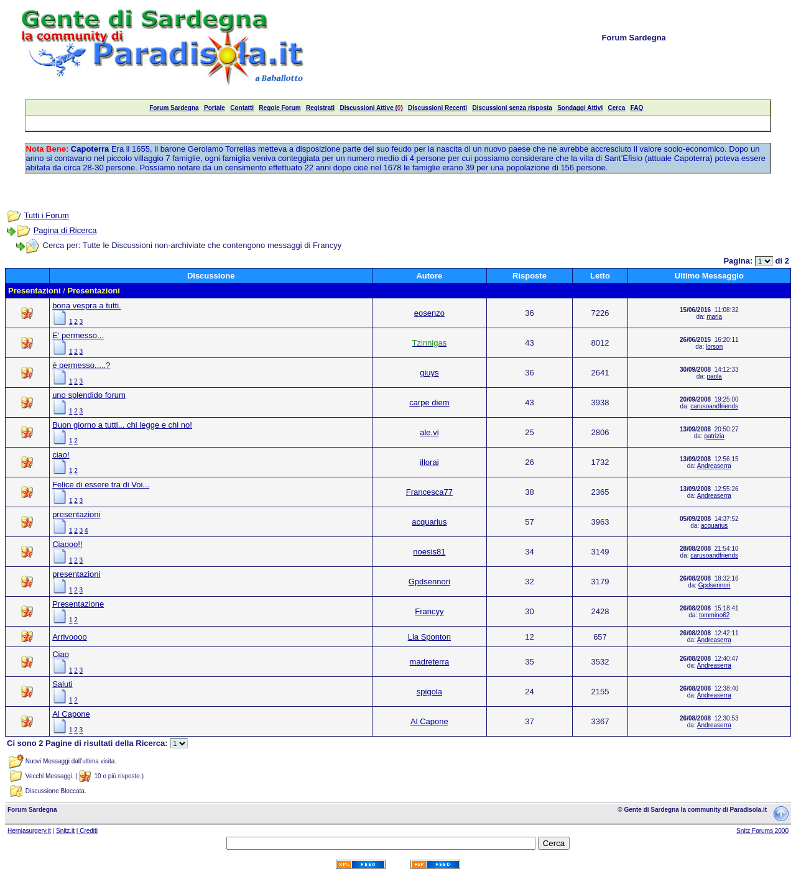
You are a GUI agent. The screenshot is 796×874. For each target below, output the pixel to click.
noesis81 (429, 551)
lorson (714, 346)
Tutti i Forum (46, 215)
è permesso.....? (81, 365)
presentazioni (76, 514)
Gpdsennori (429, 581)
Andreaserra (714, 465)
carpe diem (429, 402)
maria (714, 316)
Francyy (429, 611)
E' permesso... (78, 335)
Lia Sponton (429, 637)
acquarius (429, 522)
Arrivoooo (69, 637)
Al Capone (71, 714)
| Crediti (87, 830)
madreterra (430, 661)
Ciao (60, 654)
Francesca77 (429, 492)
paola (713, 376)
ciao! (60, 454)
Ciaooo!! (67, 544)
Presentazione (78, 604)
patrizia (714, 436)
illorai (429, 462)
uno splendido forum (89, 395)
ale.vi (429, 432)
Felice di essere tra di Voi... (100, 484)
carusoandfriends (714, 406)
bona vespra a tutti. (86, 305)
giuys (429, 372)
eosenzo (429, 313)
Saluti (62, 684)
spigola (429, 691)
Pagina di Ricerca (65, 230)
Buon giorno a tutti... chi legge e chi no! (122, 425)
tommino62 (714, 615)
